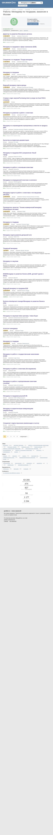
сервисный (11, 464)
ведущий (16, 469)
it (47, 463)
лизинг (16, 452)
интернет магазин (19, 445)
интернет (5, 445)
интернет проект (12, 447)
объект (5, 456)
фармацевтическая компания (27, 457)
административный (23, 464)
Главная (6, 521)
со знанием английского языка (11, 473)
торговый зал (35, 456)
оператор (29, 463)
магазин (14, 456)
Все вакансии (13, 521)
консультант (18, 463)
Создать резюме (32, 23)
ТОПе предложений (28, 485)
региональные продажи (32, 448)
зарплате (26, 30)
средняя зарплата (26, 481)
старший (26, 469)
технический (6, 463)
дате (21, 30)
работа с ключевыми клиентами (12, 448)
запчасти (39, 450)
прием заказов (38, 447)
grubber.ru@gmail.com (9, 519)
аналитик (39, 463)
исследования (7, 450)
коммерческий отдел (9, 457)
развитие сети (26, 447)
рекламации (6, 452)
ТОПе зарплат (28, 489)
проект (24, 456)
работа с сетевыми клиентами (23, 450)
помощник (6, 469)
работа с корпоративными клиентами (38, 445)
